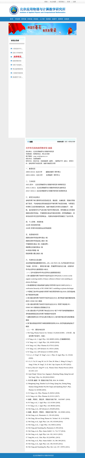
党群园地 (48, 21)
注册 (74, 1)
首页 (11, 19)
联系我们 (62, 1)
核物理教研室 (17, 61)
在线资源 (66, 21)
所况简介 (17, 21)
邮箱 (46, 1)
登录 (68, 1)
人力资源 (42, 21)
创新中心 (54, 21)
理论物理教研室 (18, 69)
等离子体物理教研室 (19, 65)
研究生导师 (72, 141)
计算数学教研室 (18, 73)
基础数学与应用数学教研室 (21, 77)
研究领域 (23, 21)
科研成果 (30, 21)
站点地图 (53, 1)
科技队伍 (36, 21)
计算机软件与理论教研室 (21, 48)
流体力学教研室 (18, 53)
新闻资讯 (60, 21)
